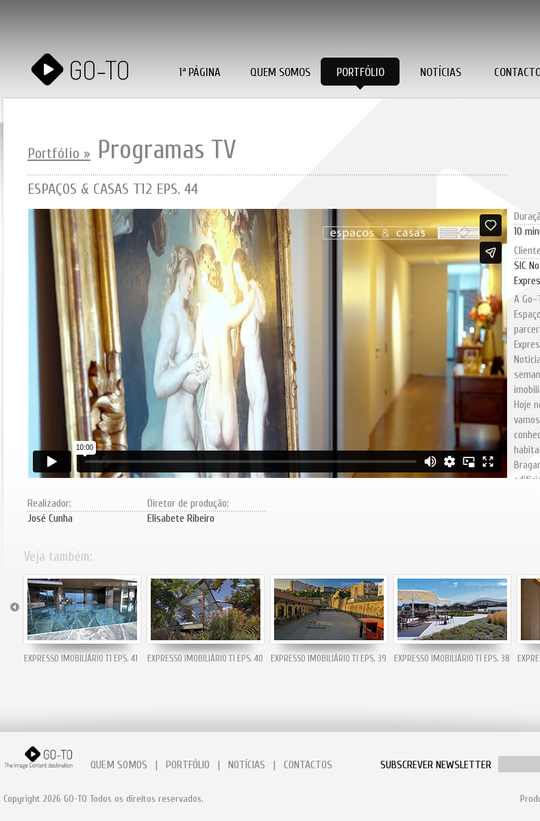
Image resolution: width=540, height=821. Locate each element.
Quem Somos (280, 72)
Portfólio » (58, 153)
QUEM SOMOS (118, 765)
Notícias (440, 72)
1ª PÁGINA (200, 72)
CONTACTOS (308, 765)
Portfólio (360, 72)
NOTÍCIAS (246, 765)
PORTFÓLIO (188, 765)
